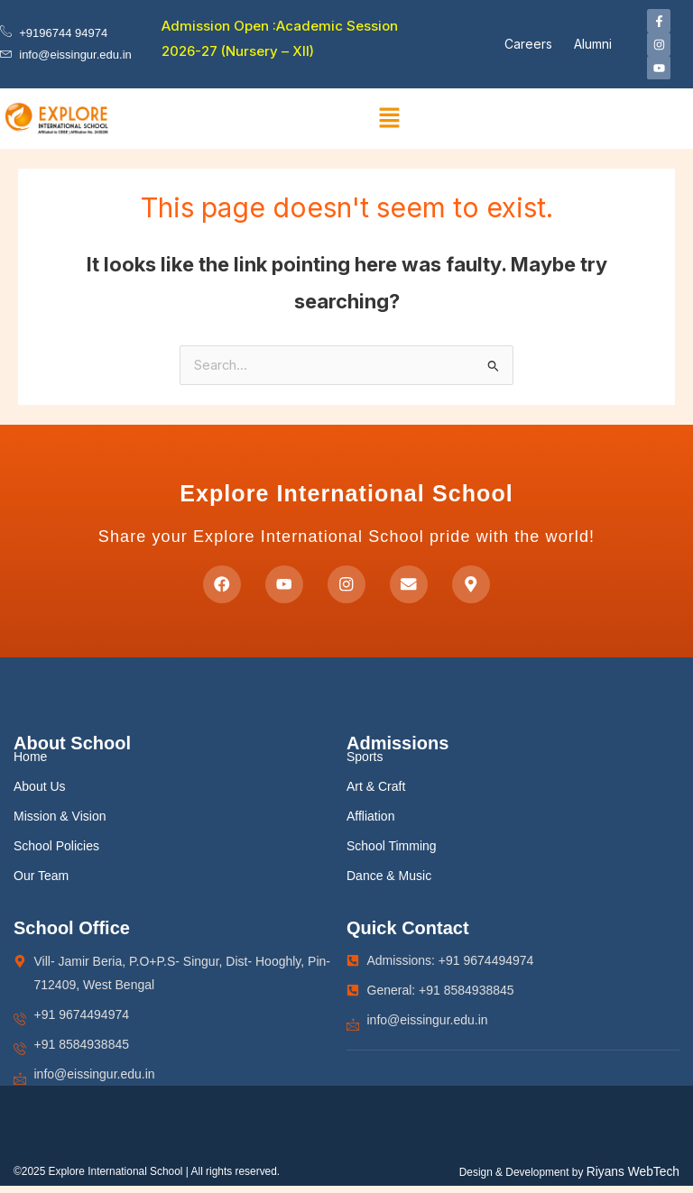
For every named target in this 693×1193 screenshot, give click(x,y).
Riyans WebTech (632, 1179)
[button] (390, 118)
